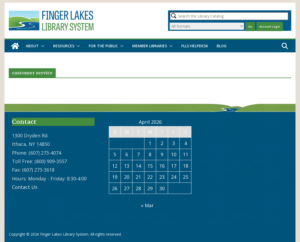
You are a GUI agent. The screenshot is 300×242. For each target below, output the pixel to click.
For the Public (103, 45)
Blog (221, 45)
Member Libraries (149, 45)
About (32, 45)
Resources (63, 45)
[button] (42, 46)
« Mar (147, 205)
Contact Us (24, 187)
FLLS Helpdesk (194, 45)
